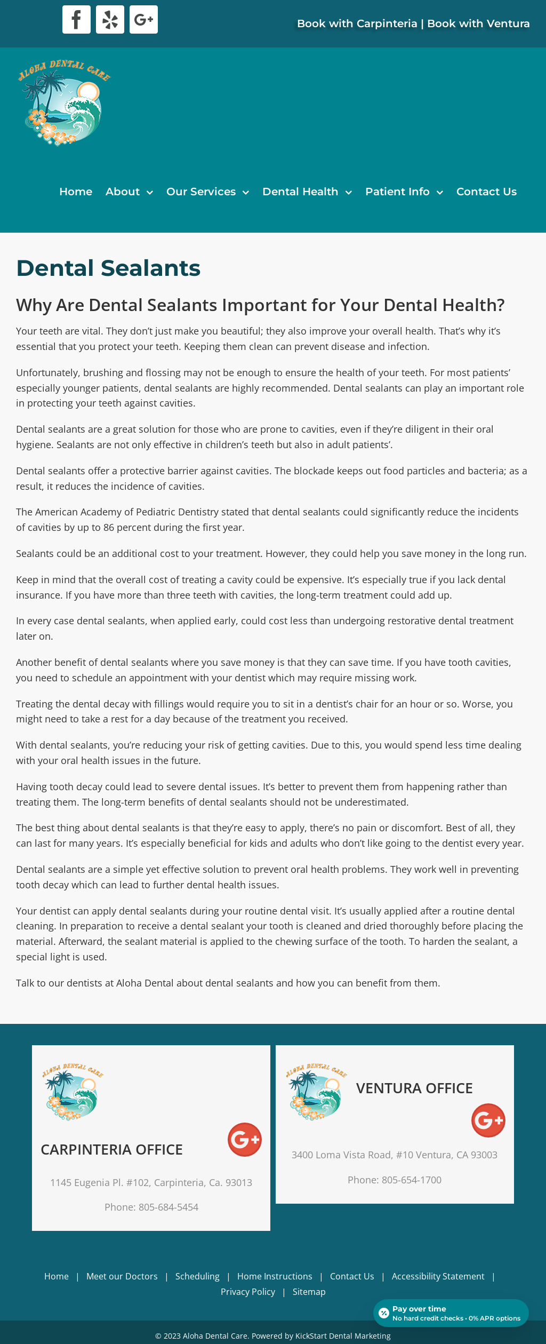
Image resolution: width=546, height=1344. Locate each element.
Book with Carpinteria (357, 23)
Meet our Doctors (122, 1276)
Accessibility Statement (438, 1276)
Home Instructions (274, 1276)
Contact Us (352, 1276)
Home (56, 1276)
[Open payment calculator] (451, 1313)
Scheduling (197, 1276)
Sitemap (309, 1292)
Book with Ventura (478, 23)
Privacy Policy (248, 1292)
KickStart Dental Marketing (343, 1336)
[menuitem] (75, 192)
